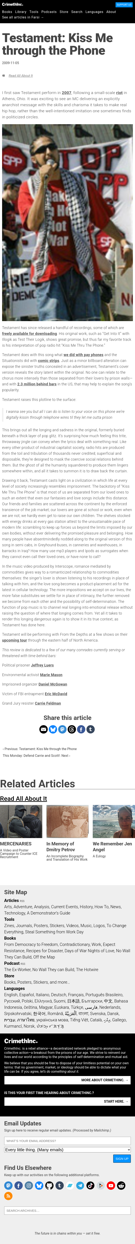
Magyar (46, 1007)
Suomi (59, 1001)
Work (96, 944)
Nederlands (109, 1007)
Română (55, 1013)
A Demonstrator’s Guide (48, 913)
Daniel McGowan (53, 684)
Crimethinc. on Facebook (18, 1185)
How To (102, 906)
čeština (30, 1007)
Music (85, 925)
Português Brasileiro (104, 994)
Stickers (57, 925)
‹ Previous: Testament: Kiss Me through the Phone (40, 749)
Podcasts (49, 12)
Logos (99, 925)
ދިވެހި (107, 1019)
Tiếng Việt (79, 1019)
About (111, 12)
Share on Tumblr (90, 729)
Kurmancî (13, 1026)
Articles (11, 900)
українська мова (52, 1019)
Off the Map (44, 957)
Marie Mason (51, 675)
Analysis (41, 906)
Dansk (113, 1013)
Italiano (42, 994)
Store (64, 12)
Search (77, 12)
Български (92, 1001)
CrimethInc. (12, 4)
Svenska (97, 1013)
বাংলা (83, 1013)
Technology (14, 913)
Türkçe (77, 1007)
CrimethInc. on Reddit (121, 1185)
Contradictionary (75, 944)
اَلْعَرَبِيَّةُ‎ (71, 1013)
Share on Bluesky (53, 729)
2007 (67, 92)
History (86, 906)
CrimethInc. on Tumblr (59, 1185)
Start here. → (116, 1101)
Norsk (29, 1026)
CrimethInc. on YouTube (111, 1185)
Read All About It (21, 76)
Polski (27, 1001)
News (115, 906)
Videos (72, 925)
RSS (22, 901)
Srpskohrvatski (17, 1013)
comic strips (48, 361)
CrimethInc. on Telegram (80, 1185)
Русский (12, 1001)
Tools (34, 12)
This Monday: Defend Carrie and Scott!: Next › (36, 756)
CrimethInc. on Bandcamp (70, 1185)
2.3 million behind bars (37, 384)
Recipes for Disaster (44, 950)
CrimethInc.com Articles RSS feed (8, 1196)
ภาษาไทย (26, 1019)
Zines (9, 925)
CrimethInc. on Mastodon (8, 1185)
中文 (108, 1001)
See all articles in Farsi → (23, 17)
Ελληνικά (43, 1001)
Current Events (64, 906)
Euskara (61, 1007)
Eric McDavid (56, 694)
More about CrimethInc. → (105, 1080)
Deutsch (58, 994)
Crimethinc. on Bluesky (39, 1185)
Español (26, 994)
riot (119, 92)
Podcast (11, 963)
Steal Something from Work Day (54, 931)
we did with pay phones (84, 355)
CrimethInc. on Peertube (100, 1185)
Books (7, 12)
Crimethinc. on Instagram (29, 1185)
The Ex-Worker (17, 969)
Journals (24, 925)
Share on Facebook (81, 729)
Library (21, 12)
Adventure (23, 906)
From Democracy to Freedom (31, 944)
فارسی (91, 1007)
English (11, 994)
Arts (8, 906)
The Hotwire (87, 969)
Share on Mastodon (62, 729)
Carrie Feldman (48, 703)
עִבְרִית (9, 1019)
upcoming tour (14, 640)
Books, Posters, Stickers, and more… (37, 982)
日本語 (73, 1001)
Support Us (124, 4)
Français (76, 994)
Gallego (119, 1019)
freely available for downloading (29, 334)
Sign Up (122, 1158)
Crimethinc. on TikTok (90, 1185)
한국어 (39, 1013)
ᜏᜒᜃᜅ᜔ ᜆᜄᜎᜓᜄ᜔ (50, 1026)
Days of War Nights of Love (89, 950)
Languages (94, 12)
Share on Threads (72, 729)
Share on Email (43, 729)
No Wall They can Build (53, 969)
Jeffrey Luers (42, 665)
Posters (41, 925)
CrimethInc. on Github (49, 1185)
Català (96, 1019)
